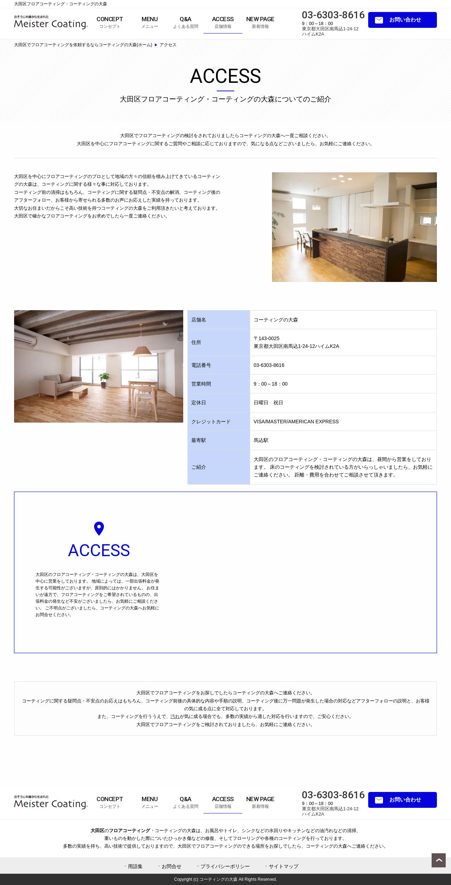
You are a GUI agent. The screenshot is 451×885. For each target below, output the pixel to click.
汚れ (175, 716)
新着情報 (260, 22)
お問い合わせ (405, 20)
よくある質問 (185, 22)
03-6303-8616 (333, 15)
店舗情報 (223, 22)
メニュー (149, 22)
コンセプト (110, 22)
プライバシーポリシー (225, 866)
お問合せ (171, 866)
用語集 (135, 866)
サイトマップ (283, 866)
